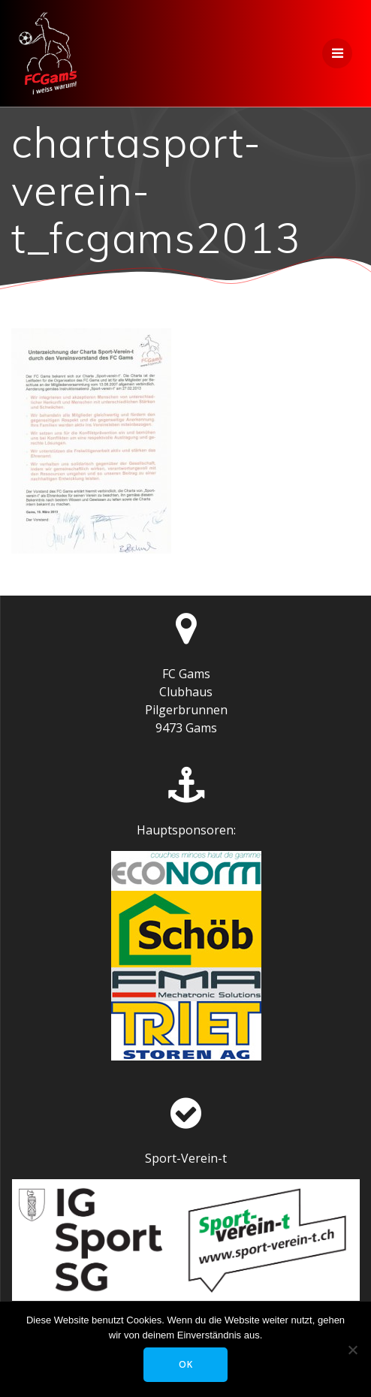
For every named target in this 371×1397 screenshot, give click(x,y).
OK (186, 1364)
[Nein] (352, 1349)
